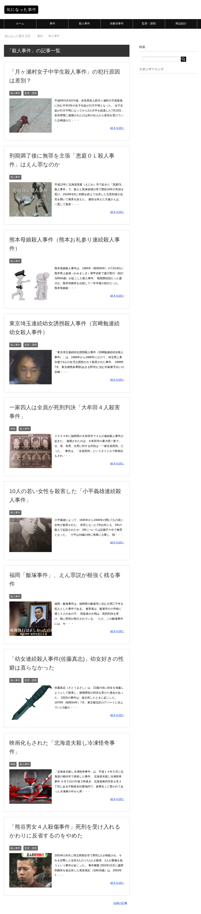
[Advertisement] (168, 130)
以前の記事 (120, 903)
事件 (52, 23)
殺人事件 (84, 23)
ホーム (20, 23)
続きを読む (117, 128)
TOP (18, 35)
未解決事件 (117, 23)
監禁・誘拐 (149, 23)
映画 (13, 428)
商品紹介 (181, 23)
